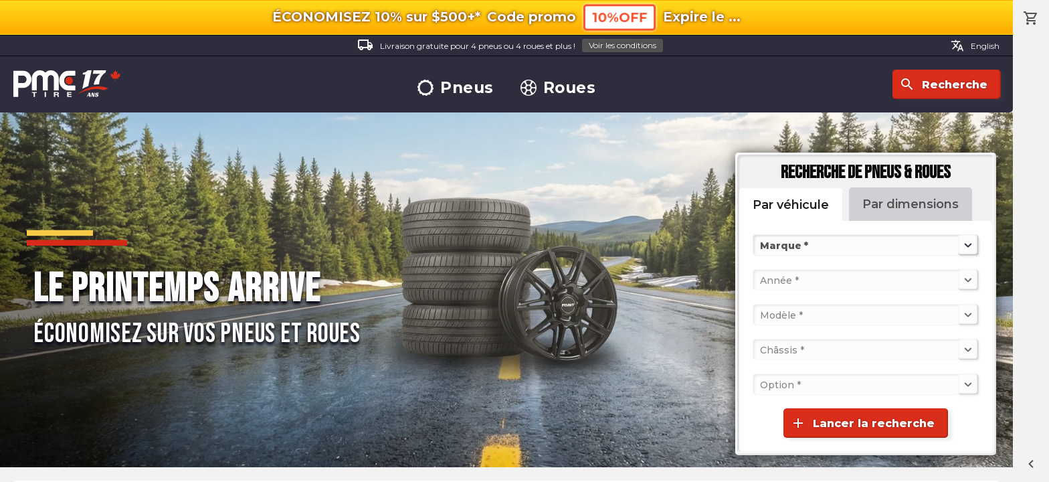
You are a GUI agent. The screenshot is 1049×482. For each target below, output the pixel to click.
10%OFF (619, 17)
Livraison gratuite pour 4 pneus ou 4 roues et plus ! (510, 46)
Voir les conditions (622, 45)
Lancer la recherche (862, 423)
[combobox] (761, 245)
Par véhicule (791, 204)
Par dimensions (910, 204)
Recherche (943, 84)
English (975, 45)
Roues (558, 88)
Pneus (455, 88)
